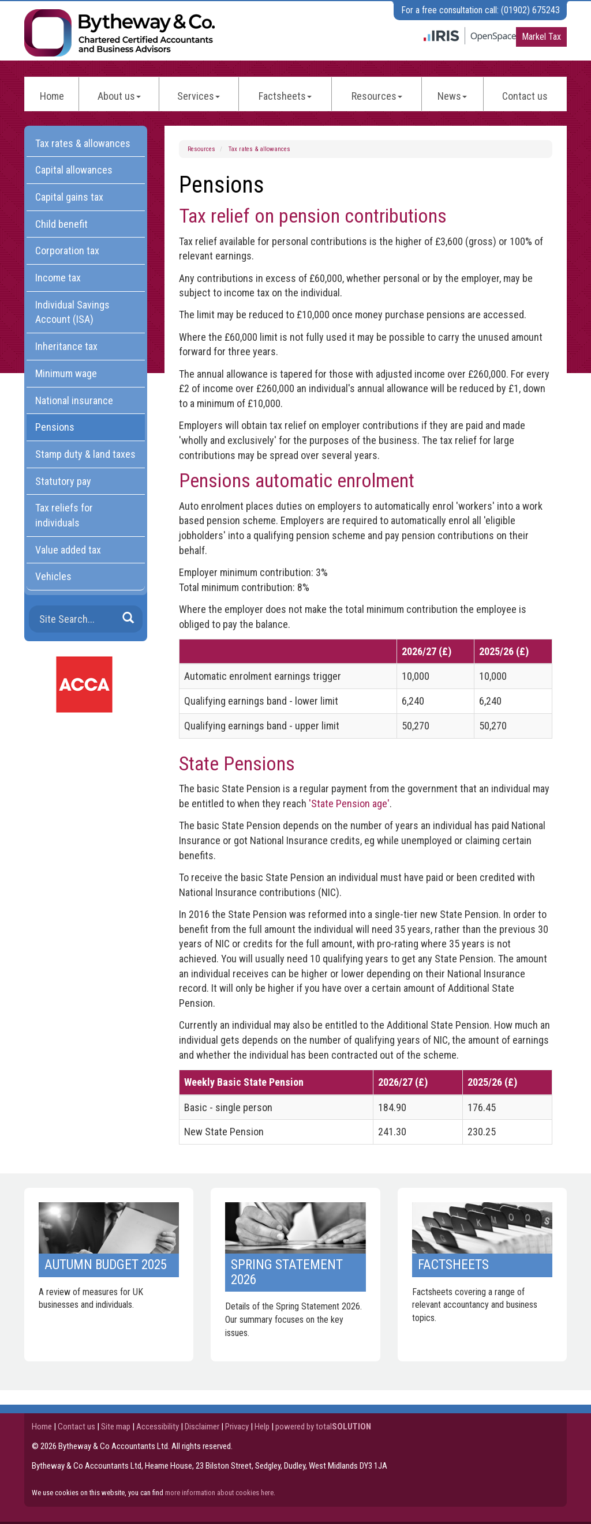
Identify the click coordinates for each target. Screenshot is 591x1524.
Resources (376, 96)
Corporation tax (67, 250)
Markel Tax (541, 36)
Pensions (54, 427)
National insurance (74, 400)
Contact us (525, 96)
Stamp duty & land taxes (85, 454)
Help (262, 1426)
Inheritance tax (66, 346)
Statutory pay (63, 481)
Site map (115, 1426)
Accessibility (157, 1426)
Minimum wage (66, 373)
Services (198, 96)
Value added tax (68, 550)
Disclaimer (202, 1426)
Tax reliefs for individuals (64, 515)
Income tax (58, 278)
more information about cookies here (219, 1492)
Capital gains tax (69, 197)
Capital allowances (74, 170)
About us (119, 96)
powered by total (323, 1426)
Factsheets (285, 96)
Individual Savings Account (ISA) (72, 312)
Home (52, 96)
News (452, 96)
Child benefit (61, 224)
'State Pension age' (349, 803)
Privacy (237, 1426)
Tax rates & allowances (259, 149)
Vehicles (53, 576)
